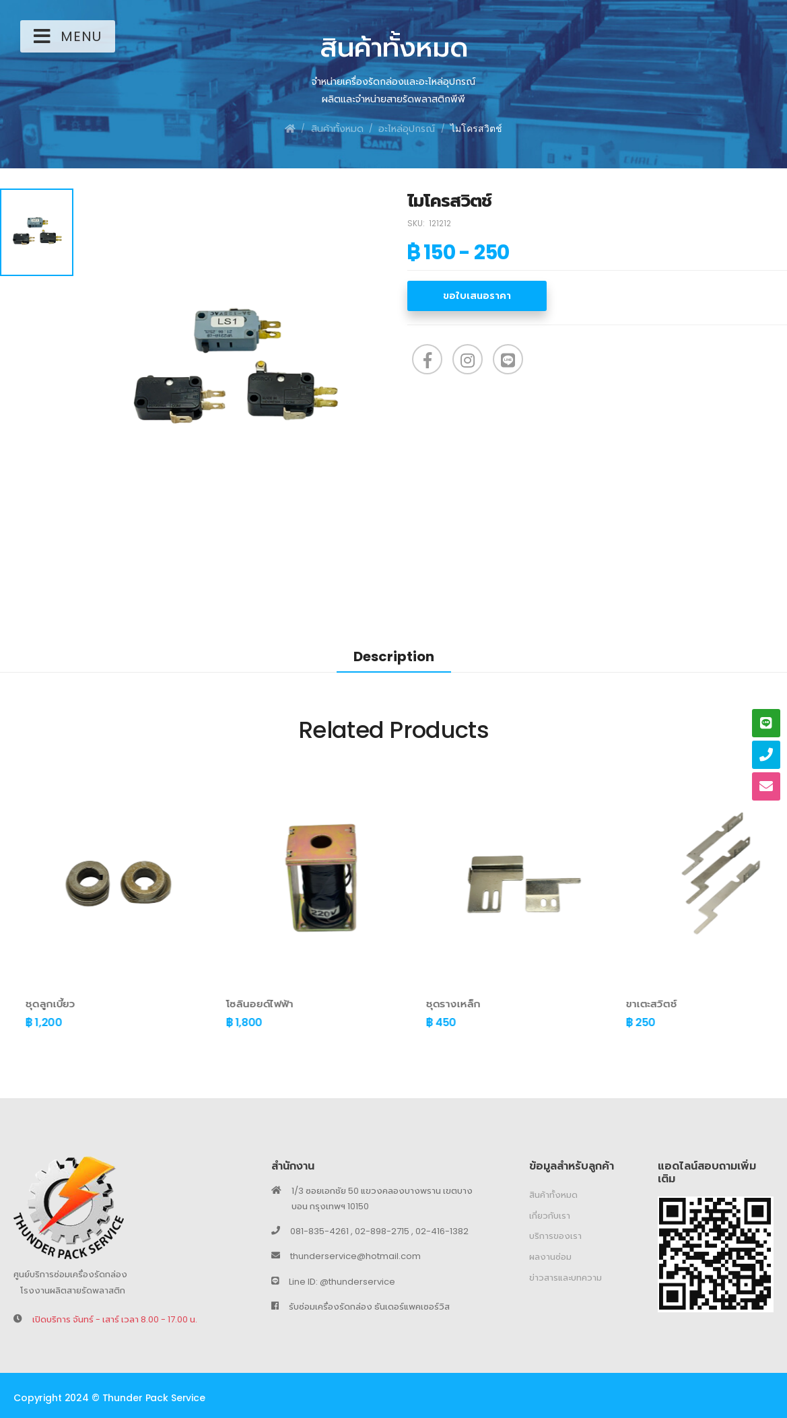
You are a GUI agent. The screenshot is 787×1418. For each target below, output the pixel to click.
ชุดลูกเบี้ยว (225, 1004)
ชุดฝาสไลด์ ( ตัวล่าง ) (49, 1004)
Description (393, 656)
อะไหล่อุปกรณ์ (406, 128)
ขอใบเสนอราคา (477, 295)
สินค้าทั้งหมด (337, 128)
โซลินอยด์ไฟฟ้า (434, 1004)
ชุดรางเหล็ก (628, 1004)
